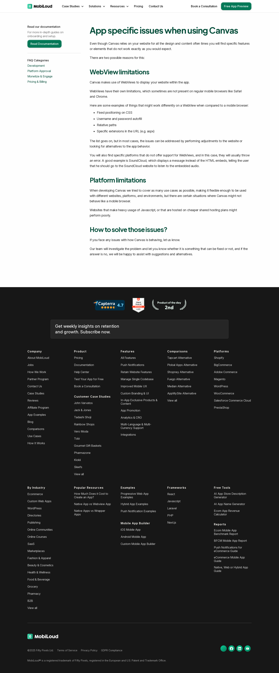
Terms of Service (67, 650)
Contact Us (156, 6)
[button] (72, 6)
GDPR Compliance (111, 650)
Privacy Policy (89, 650)
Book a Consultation (204, 6)
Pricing (138, 6)
